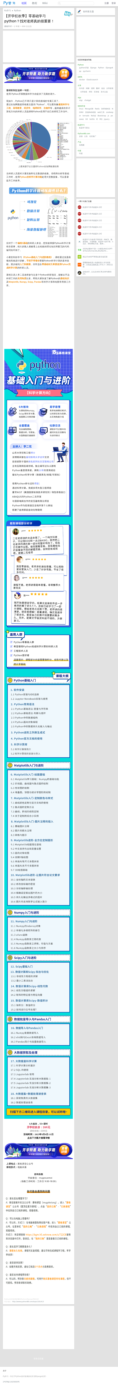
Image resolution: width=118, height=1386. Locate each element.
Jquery (107, 119)
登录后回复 (39, 1358)
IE (97, 119)
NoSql (93, 116)
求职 (90, 92)
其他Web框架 (90, 112)
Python (101, 68)
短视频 (81, 145)
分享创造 (83, 92)
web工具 (100, 112)
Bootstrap (102, 116)
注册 (106, 3)
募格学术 (8, 26)
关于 (4, 1371)
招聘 (93, 88)
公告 (86, 136)
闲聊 (87, 88)
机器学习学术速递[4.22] (92, 214)
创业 (103, 88)
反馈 (81, 136)
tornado (86, 116)
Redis (97, 109)
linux (81, 109)
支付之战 (104, 92)
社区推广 (92, 136)
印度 (81, 153)
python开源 (84, 68)
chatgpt (87, 100)
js (108, 116)
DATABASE (105, 109)
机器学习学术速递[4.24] (92, 234)
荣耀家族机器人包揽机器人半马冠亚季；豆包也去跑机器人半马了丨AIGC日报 (98, 265)
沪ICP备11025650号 (11, 1382)
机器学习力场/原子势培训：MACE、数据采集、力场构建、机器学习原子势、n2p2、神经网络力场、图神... (98, 242)
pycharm (87, 71)
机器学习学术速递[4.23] (92, 220)
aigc (81, 100)
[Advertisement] (96, 36)
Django (93, 68)
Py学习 (7, 10)
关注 (61, 11)
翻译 (98, 88)
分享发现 (109, 88)
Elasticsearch (92, 80)
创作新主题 (88, 11)
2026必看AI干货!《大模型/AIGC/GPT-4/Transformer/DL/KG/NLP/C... (98, 250)
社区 (24, 3)
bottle (92, 119)
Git (86, 119)
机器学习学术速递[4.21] (92, 227)
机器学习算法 (84, 128)
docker (82, 80)
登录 (114, 3)
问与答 (81, 88)
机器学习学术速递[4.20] (92, 207)
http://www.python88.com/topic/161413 (28, 1302)
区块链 (96, 92)
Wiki (45, 3)
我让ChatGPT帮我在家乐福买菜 (95, 257)
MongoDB (89, 109)
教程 (34, 3)
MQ (100, 119)
